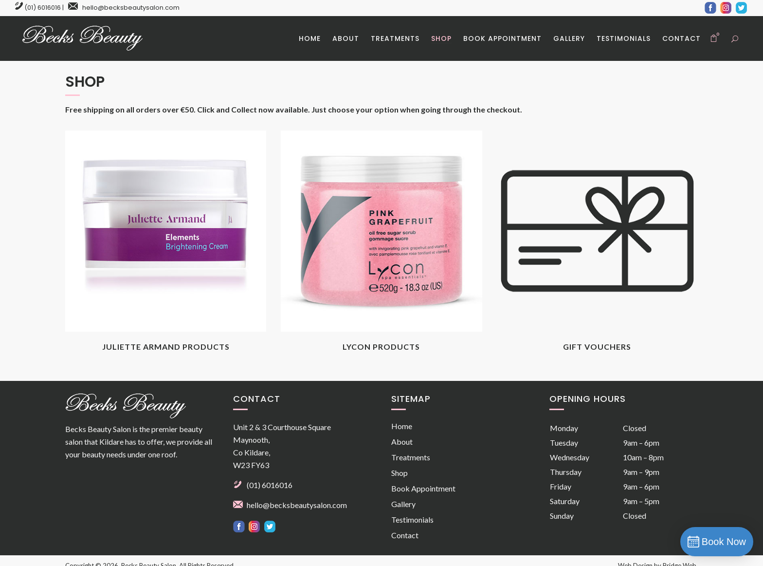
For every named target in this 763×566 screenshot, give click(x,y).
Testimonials (412, 519)
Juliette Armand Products (166, 346)
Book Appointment (423, 488)
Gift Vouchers (597, 346)
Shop (399, 472)
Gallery (403, 504)
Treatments (410, 457)
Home (401, 426)
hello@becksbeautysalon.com (131, 7)
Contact (404, 535)
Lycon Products (381, 346)
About (402, 441)
